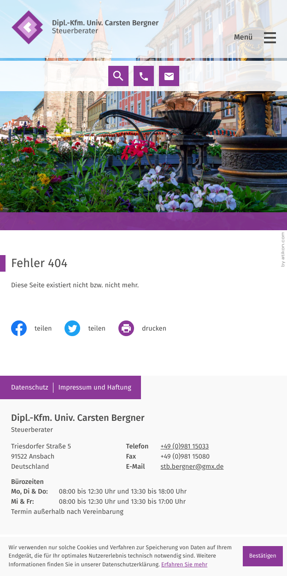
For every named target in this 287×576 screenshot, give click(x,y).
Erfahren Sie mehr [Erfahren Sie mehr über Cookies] (184, 564)
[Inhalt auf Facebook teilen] (37, 328)
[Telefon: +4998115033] (185, 447)
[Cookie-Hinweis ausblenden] (263, 556)
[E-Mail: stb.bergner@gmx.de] (169, 76)
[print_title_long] (148, 328)
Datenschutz (29, 387)
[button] (144, 76)
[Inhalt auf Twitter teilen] (91, 328)
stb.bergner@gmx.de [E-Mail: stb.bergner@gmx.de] (192, 466)
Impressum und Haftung (94, 387)
